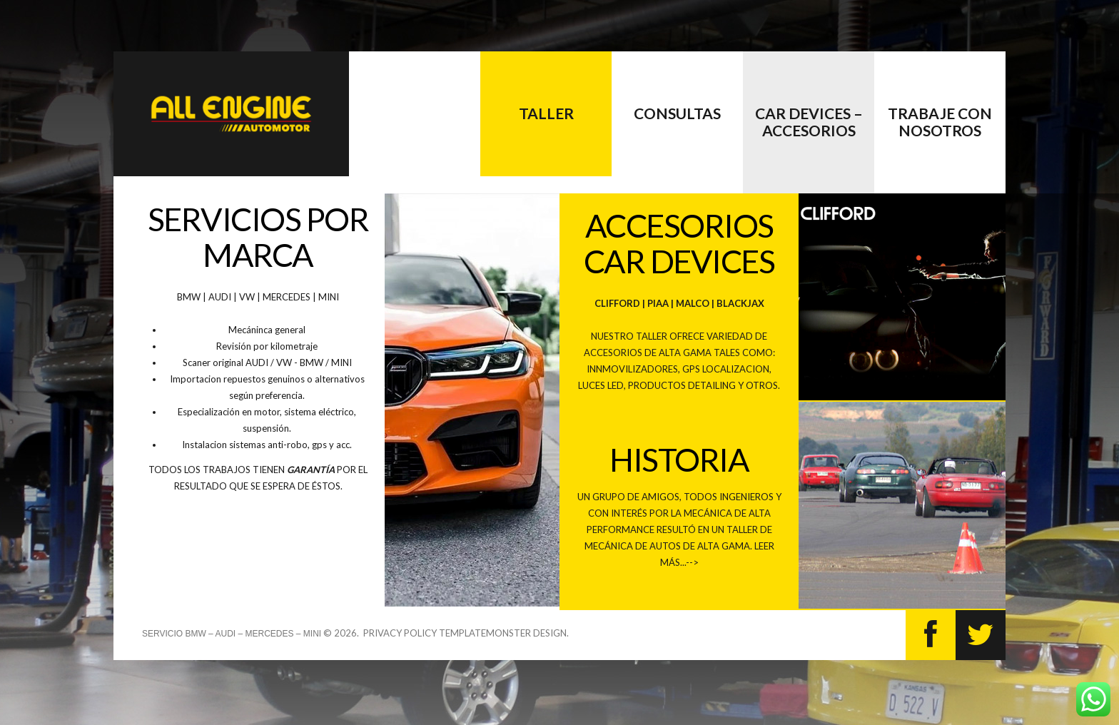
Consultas (677, 113)
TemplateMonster (485, 633)
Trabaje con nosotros (940, 121)
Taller (546, 113)
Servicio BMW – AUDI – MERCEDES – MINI (231, 634)
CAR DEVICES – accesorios (809, 121)
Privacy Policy (400, 633)
